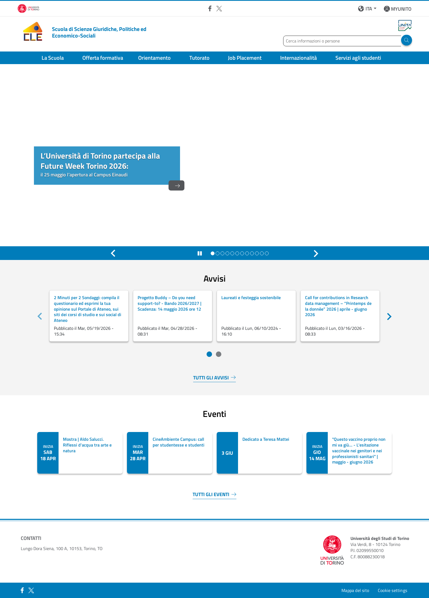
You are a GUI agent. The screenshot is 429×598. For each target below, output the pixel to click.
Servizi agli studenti (358, 57)
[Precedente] (113, 253)
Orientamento (154, 57)
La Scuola (53, 57)
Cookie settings (392, 590)
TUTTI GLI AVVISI (214, 377)
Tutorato (199, 57)
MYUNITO (401, 9)
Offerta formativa (102, 57)
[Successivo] (316, 253)
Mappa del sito (355, 590)
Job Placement (245, 57)
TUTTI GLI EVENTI (214, 494)
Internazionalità (298, 57)
